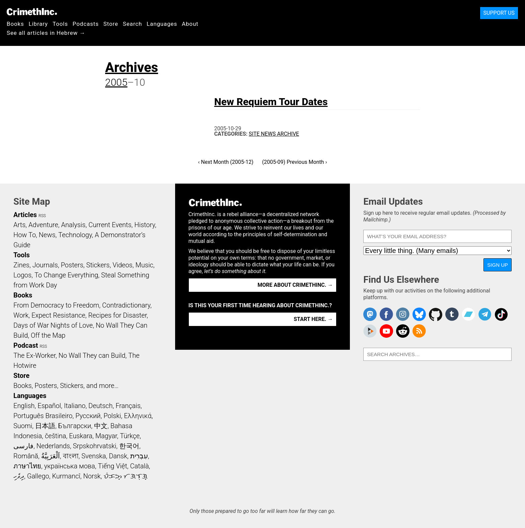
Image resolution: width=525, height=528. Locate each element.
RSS (42, 215)
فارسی (23, 446)
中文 (100, 426)
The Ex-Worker (34, 355)
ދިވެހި (18, 476)
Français (128, 406)
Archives (131, 67)
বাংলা (71, 456)
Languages (162, 23)
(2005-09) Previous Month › (294, 162)
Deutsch (100, 406)
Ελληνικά (137, 416)
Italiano (74, 406)
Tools (60, 23)
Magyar (106, 436)
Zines (21, 265)
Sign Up (497, 265)
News (47, 235)
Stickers (98, 265)
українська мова (69, 466)
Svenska (93, 456)
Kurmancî (66, 476)
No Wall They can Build (92, 355)
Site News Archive (274, 134)
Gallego (38, 476)
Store (110, 23)
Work (20, 315)
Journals (45, 265)
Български (74, 426)
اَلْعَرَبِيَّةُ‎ (50, 456)
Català (139, 466)
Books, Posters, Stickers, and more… (66, 386)
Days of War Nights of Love (53, 325)
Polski (112, 416)
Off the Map (48, 335)
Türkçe (130, 436)
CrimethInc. (32, 12)
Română (25, 456)
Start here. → (313, 319)
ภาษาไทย (27, 466)
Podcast (25, 345)
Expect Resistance (58, 315)
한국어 (129, 446)
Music (144, 265)
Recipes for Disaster (117, 315)
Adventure (43, 225)
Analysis (73, 225)
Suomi (22, 426)
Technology (75, 235)
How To (24, 235)
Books (15, 23)
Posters (72, 265)
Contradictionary (126, 305)
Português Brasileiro (42, 416)
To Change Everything (66, 275)
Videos (122, 265)
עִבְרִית (139, 456)
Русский (87, 416)
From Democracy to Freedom (56, 305)
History (144, 225)
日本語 (45, 426)
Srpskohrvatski (95, 446)
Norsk (92, 476)
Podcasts (86, 23)
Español (49, 406)
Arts (19, 225)
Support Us (499, 13)
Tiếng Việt (112, 466)
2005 (116, 82)
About (190, 23)
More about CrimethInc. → (295, 285)
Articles (25, 215)
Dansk (118, 456)
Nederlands (53, 446)
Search (132, 23)
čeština (55, 436)
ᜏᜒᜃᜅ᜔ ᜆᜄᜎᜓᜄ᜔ (125, 476)
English (24, 406)
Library (38, 23)
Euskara (80, 436)
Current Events (109, 225)
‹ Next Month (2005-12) (225, 162)
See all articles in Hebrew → (46, 32)
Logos (22, 275)
